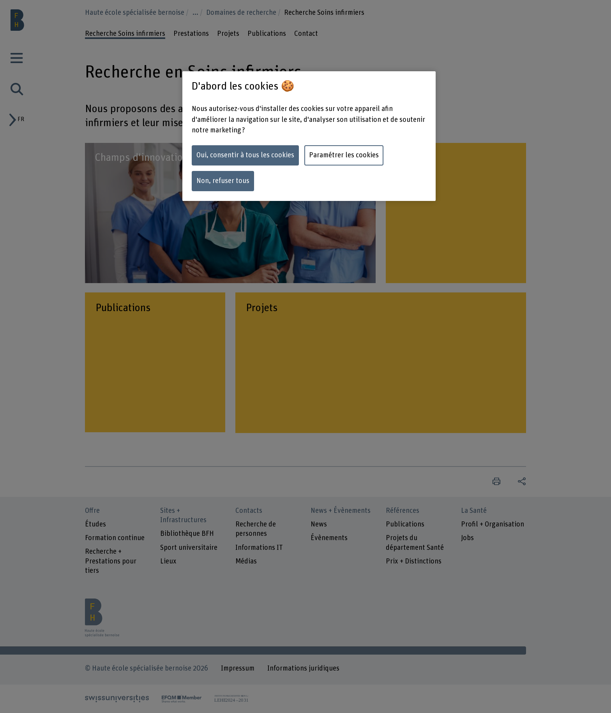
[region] (309, 136)
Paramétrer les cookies (344, 155)
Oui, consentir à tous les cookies (245, 155)
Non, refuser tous (222, 181)
